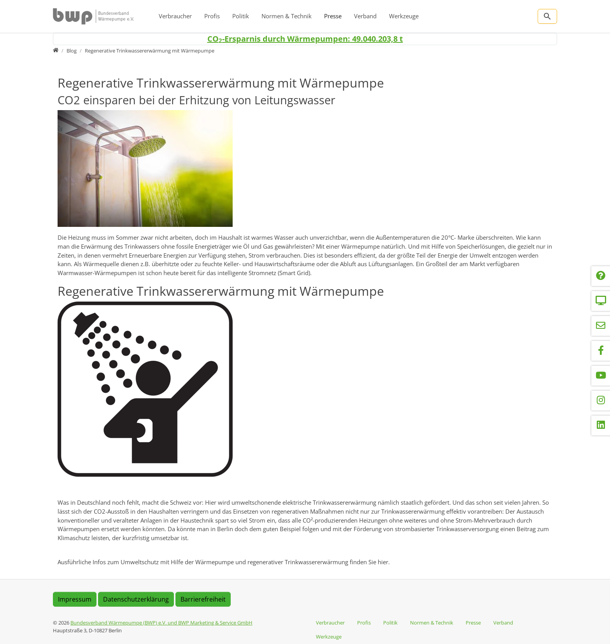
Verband (365, 16)
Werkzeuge (404, 16)
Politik (240, 16)
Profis (212, 16)
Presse (333, 16)
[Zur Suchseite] (547, 16)
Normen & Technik (286, 16)
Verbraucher (175, 16)
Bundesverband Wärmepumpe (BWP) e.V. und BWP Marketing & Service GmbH (161, 622)
